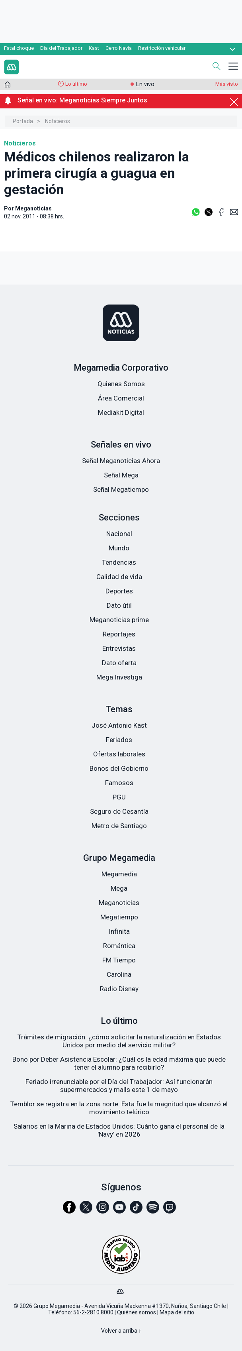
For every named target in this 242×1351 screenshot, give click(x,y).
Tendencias (119, 562)
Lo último (76, 84)
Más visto (226, 84)
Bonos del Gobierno (119, 768)
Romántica (119, 946)
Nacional (119, 534)
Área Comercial (121, 398)
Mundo (119, 548)
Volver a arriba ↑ (121, 1330)
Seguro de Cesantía (119, 811)
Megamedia (119, 874)
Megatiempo (119, 917)
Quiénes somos (136, 1312)
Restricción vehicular (161, 48)
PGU (119, 797)
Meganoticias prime (119, 620)
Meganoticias (119, 903)
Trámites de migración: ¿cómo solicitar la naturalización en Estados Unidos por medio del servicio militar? (119, 1041)
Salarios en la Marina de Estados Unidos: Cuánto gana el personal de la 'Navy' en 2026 (119, 1130)
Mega (119, 888)
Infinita (119, 931)
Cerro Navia (118, 48)
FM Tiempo (119, 960)
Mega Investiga (119, 677)
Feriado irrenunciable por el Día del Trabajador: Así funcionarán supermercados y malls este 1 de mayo (119, 1086)
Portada (23, 121)
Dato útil (119, 605)
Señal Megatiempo (121, 489)
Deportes (119, 591)
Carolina (119, 974)
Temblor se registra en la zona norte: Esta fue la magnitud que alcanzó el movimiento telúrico (119, 1108)
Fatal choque (19, 48)
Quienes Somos (121, 384)
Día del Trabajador (61, 48)
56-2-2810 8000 (93, 1312)
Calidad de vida (119, 577)
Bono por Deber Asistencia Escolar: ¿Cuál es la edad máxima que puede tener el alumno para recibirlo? (119, 1063)
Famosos (119, 783)
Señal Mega (121, 475)
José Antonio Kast (119, 725)
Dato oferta (119, 663)
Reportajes (119, 634)
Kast (94, 48)
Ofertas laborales (119, 754)
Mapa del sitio (177, 1312)
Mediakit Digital (121, 412)
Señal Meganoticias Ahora (121, 461)
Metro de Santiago (119, 826)
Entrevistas (119, 648)
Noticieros (57, 121)
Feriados (119, 740)
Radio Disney (119, 989)
